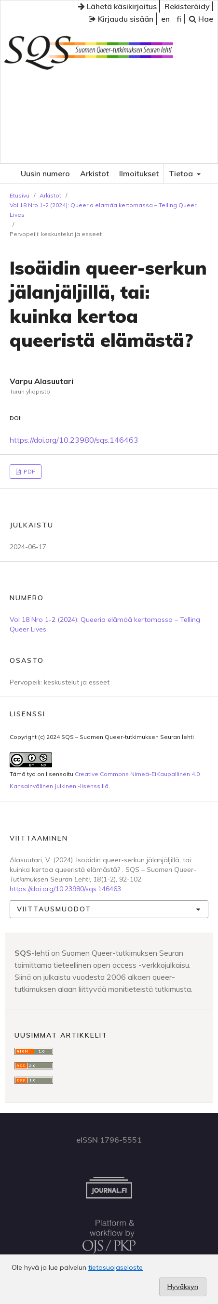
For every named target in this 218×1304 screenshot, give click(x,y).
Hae (201, 19)
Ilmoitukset (139, 173)
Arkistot (94, 173)
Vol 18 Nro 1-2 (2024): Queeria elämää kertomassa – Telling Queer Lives (103, 209)
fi (179, 19)
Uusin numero (45, 173)
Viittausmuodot (54, 909)
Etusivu (19, 195)
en (165, 19)
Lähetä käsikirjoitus (117, 6)
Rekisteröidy (187, 6)
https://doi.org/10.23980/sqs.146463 (74, 440)
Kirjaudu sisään (121, 19)
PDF (28, 471)
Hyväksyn (182, 1286)
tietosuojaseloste (115, 1267)
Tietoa (182, 173)
